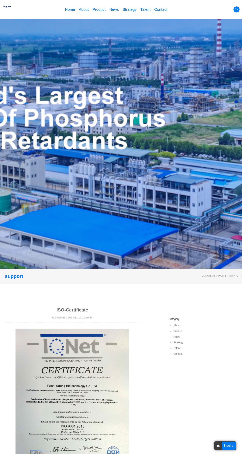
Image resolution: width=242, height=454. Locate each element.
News (114, 9)
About (84, 9)
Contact (160, 9)
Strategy (130, 9)
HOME (222, 275)
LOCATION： (210, 275)
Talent (145, 9)
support (235, 275)
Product (98, 9)
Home (70, 9)
